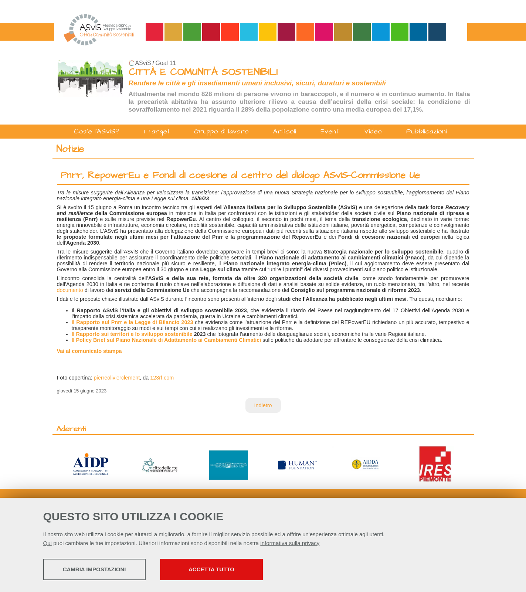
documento (70, 290)
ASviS (143, 63)
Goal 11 (166, 63)
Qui (47, 544)
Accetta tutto (234, 570)
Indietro (263, 405)
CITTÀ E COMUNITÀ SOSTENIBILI (203, 72)
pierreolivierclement (117, 378)
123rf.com (162, 378)
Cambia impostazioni (101, 570)
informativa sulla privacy (289, 544)
